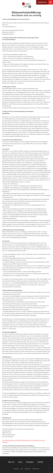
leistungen (30, 462)
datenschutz (36, 468)
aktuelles (16, 468)
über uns (11, 462)
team (20, 462)
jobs (22, 468)
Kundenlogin (42, 2)
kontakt (40, 462)
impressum (28, 468)
